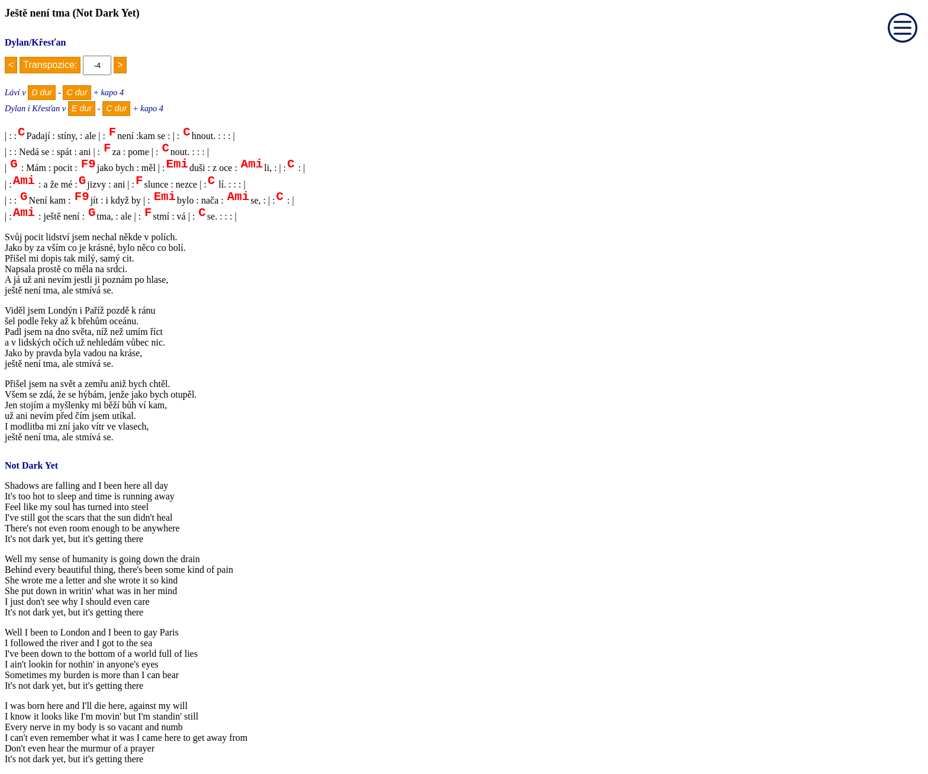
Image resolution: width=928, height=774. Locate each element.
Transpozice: (50, 65)
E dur (82, 108)
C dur (76, 92)
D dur (41, 92)
